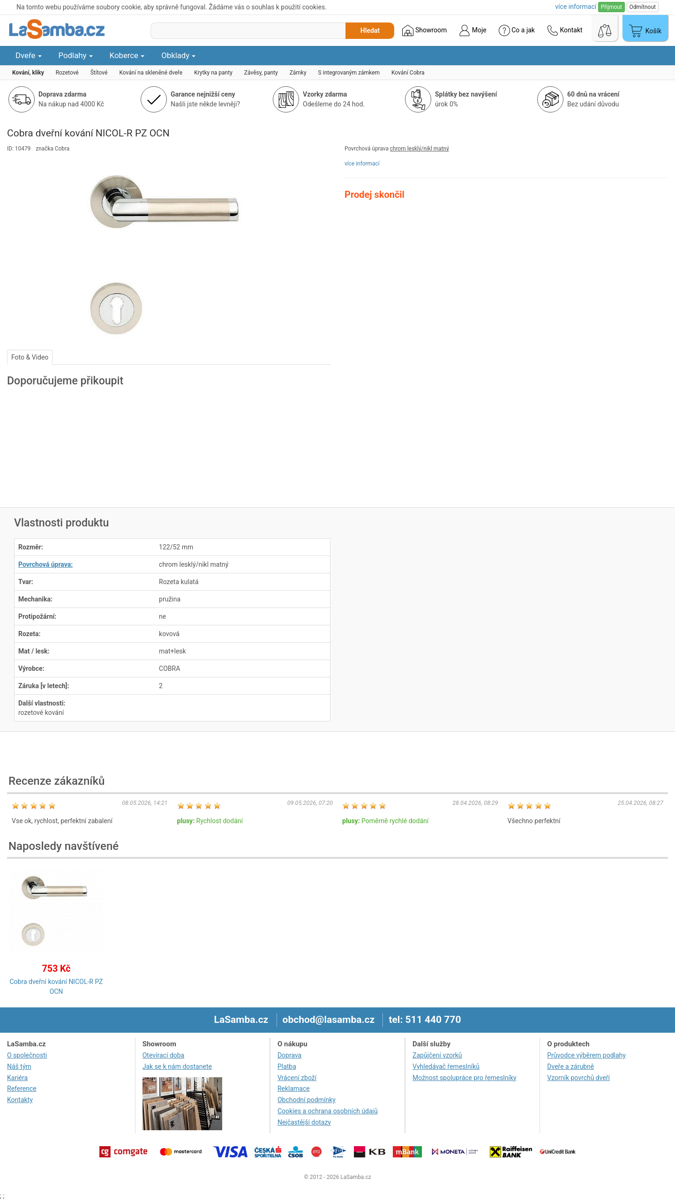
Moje (472, 30)
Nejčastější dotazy (304, 1122)
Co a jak (517, 30)
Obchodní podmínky (307, 1099)
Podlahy (76, 55)
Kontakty (20, 1099)
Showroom (424, 30)
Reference (22, 1088)
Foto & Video (29, 357)
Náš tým (19, 1066)
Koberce (127, 55)
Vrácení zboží (297, 1077)
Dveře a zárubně (570, 1066)
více (575, 6)
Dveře (28, 55)
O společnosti (27, 1055)
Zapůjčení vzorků (437, 1055)
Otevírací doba (163, 1055)
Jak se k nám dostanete (177, 1066)
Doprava (289, 1055)
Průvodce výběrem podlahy (586, 1055)
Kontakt (565, 30)
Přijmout (611, 7)
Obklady (178, 55)
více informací (362, 163)
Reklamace (294, 1088)
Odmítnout (643, 7)
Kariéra (17, 1077)
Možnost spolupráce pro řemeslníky (464, 1077)
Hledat (370, 30)
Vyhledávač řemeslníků (446, 1066)
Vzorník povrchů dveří (578, 1077)
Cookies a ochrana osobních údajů (328, 1111)
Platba (287, 1066)
